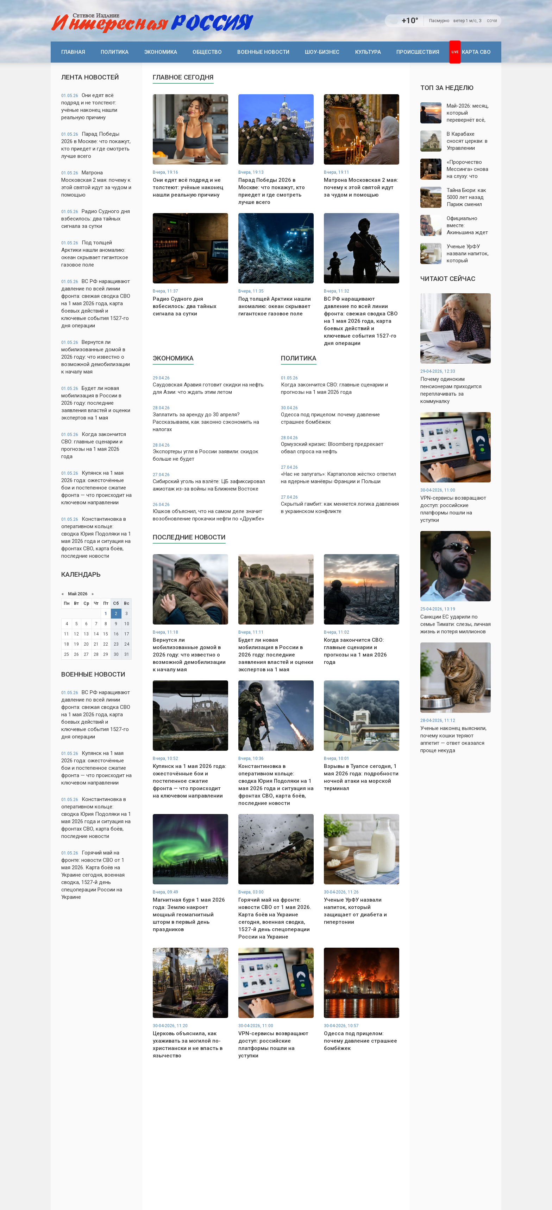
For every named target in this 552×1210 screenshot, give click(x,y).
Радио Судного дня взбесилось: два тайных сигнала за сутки (95, 218)
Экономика (160, 52)
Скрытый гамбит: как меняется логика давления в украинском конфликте (340, 504)
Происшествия (417, 52)
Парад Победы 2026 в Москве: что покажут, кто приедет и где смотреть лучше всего (96, 145)
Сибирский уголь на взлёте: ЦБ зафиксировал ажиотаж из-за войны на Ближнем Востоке (212, 482)
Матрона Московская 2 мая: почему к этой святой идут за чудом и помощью (96, 183)
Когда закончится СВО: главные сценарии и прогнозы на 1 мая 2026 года (93, 445)
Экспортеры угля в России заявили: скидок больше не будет (212, 452)
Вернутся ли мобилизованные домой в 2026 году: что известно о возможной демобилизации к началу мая (95, 357)
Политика (114, 52)
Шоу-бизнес (322, 52)
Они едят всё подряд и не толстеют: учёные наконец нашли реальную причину (89, 106)
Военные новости (263, 52)
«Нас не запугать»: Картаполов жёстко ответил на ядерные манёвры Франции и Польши (340, 475)
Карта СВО (476, 52)
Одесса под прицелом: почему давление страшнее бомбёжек (340, 415)
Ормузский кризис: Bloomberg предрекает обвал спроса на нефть (340, 445)
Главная (73, 52)
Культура (368, 52)
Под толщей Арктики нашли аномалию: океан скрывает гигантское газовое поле (94, 253)
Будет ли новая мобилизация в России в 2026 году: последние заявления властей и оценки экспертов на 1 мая (95, 403)
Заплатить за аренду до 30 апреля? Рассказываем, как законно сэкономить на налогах (212, 419)
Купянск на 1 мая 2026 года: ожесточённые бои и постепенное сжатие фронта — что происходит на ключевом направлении (96, 488)
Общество (207, 52)
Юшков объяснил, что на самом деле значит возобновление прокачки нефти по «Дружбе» (212, 512)
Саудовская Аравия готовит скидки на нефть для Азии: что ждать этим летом (212, 385)
